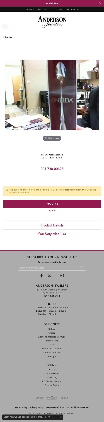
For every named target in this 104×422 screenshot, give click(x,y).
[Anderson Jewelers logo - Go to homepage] (52, 21)
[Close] (100, 3)
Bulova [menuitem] (52, 329)
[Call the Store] (52, 295)
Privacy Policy (52, 385)
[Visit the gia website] (64, 398)
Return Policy (21, 407)
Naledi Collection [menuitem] (52, 352)
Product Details (52, 225)
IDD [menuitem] (52, 344)
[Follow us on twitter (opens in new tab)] (49, 275)
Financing (52, 377)
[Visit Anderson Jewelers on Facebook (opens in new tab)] (41, 275)
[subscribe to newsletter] (82, 267)
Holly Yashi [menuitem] (52, 340)
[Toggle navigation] (5, 26)
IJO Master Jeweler (52, 381)
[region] (52, 97)
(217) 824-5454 (52, 157)
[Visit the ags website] (52, 398)
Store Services (51, 373)
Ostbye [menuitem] (52, 356)
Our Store (52, 369)
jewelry (8, 37)
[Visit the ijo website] (39, 398)
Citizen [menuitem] (52, 332)
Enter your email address (52, 262)
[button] (29, 9)
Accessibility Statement (78, 407)
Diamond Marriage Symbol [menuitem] (52, 336)
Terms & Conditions (55, 407)
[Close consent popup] (61, 417)
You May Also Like (52, 233)
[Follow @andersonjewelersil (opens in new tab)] (62, 275)
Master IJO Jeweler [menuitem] (52, 348)
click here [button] (53, 3)
